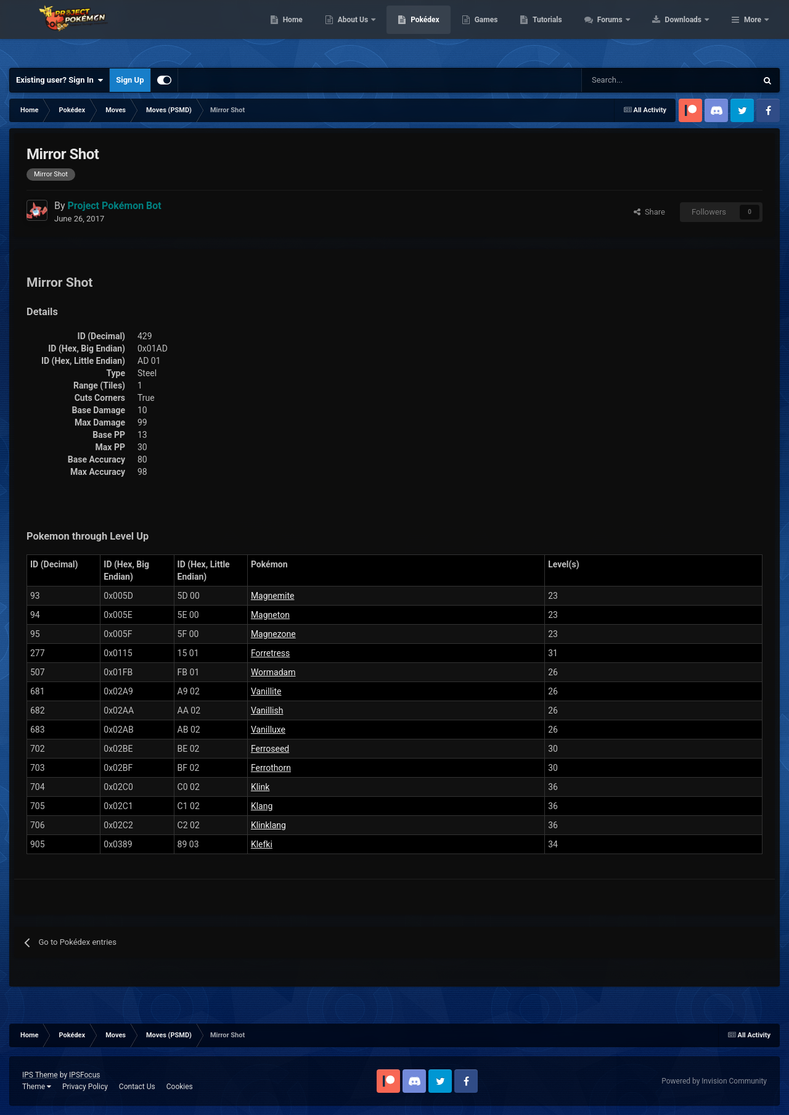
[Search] (625, 80)
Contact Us (137, 1086)
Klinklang (268, 825)
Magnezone (273, 634)
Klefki (261, 844)
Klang (261, 806)
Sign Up (130, 79)
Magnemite (273, 596)
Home (371, 31)
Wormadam (273, 672)
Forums (688, 31)
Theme (36, 1086)
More (752, 31)
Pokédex (503, 31)
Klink (260, 787)
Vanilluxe (268, 729)
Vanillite (266, 691)
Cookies (179, 1086)
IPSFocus (84, 1075)
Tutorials (625, 31)
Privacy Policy (85, 1086)
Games (564, 31)
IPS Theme (40, 1075)
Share (649, 211)
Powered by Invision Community (714, 1081)
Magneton (270, 615)
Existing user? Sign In (59, 80)
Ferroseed (270, 749)
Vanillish (267, 710)
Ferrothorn (271, 768)
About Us (432, 31)
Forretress (270, 653)
